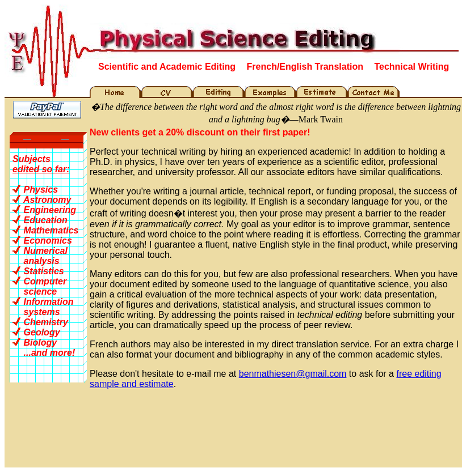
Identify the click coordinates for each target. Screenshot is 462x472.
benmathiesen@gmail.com (293, 374)
